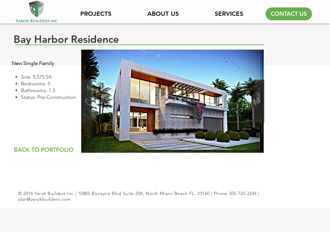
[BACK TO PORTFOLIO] (43, 149)
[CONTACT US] (289, 13)
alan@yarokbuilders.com (44, 199)
